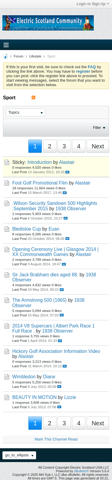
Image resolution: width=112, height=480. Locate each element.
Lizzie (70, 397)
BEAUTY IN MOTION (34, 397)
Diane (49, 376)
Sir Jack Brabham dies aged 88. (45, 274)
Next (98, 146)
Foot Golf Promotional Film (39, 182)
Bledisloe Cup (26, 228)
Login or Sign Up (92, 4)
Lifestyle (35, 56)
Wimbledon (24, 376)
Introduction (39, 162)
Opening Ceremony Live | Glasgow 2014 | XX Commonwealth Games (55, 252)
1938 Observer (71, 208)
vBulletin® (81, 471)
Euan (53, 228)
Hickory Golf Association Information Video (56, 351)
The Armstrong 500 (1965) (39, 300)
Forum (18, 56)
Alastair (67, 162)
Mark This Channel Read (56, 439)
